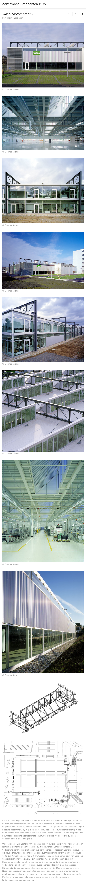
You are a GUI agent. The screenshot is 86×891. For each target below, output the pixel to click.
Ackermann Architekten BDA (24, 4)
